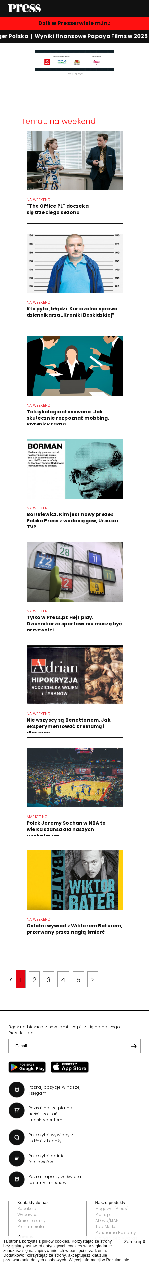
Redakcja (27, 1208)
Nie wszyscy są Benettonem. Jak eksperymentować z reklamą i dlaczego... (69, 726)
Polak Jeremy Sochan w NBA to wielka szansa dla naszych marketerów (66, 829)
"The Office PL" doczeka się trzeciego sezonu (58, 209)
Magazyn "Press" (111, 1208)
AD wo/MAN (107, 1220)
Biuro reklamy (31, 1220)
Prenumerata (30, 1226)
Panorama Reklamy (115, 1232)
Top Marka (106, 1226)
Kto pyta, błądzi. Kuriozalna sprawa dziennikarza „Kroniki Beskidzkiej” (72, 311)
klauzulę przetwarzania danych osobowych (55, 1257)
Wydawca (27, 1214)
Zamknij (135, 1241)
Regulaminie (117, 1260)
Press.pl (103, 1214)
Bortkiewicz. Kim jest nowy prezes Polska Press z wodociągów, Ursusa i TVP (73, 520)
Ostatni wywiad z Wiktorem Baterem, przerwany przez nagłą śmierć (75, 928)
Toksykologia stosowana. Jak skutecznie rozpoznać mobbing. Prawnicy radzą (68, 418)
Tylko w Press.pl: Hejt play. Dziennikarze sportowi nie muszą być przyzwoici (74, 623)
